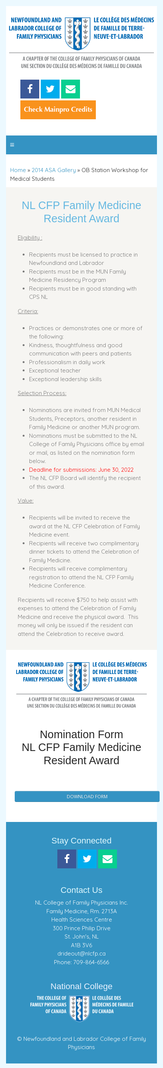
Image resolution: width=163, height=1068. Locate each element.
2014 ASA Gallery (54, 170)
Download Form (87, 796)
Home (18, 170)
